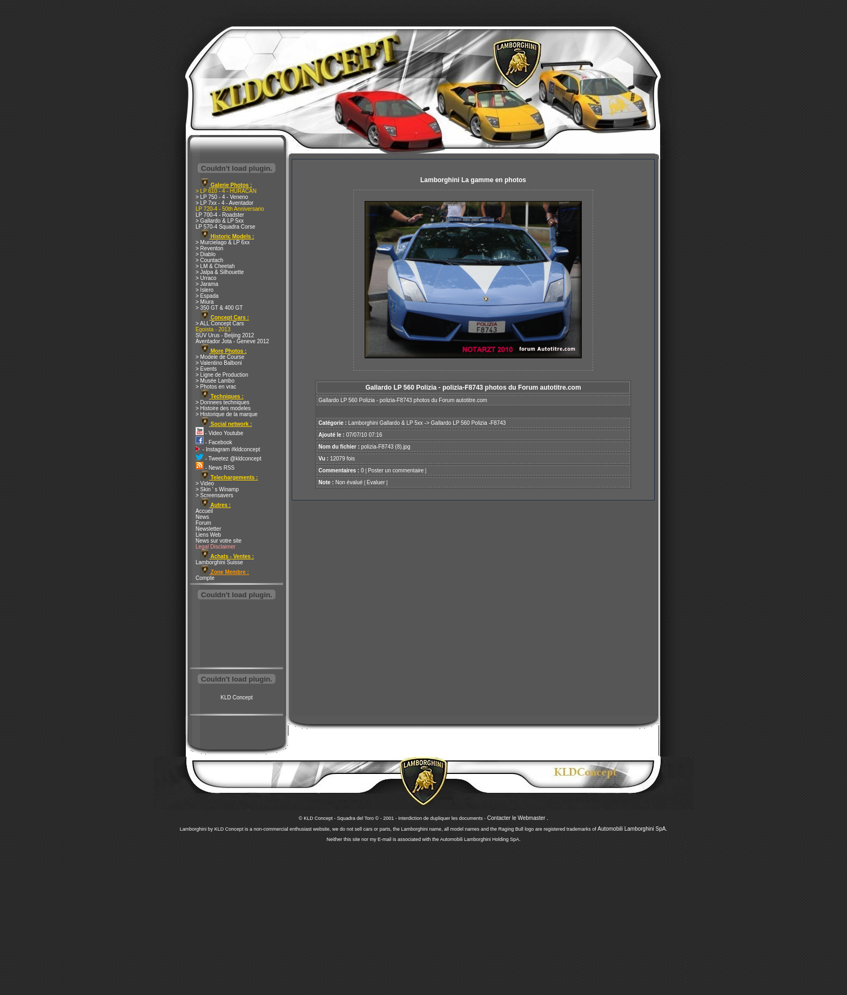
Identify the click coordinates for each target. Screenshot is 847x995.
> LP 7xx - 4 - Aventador (224, 203)
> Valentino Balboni (219, 363)
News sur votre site (218, 541)
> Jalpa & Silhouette (220, 272)
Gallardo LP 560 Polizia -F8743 (468, 423)
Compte (205, 578)
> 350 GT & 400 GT (219, 308)
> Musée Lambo (215, 381)
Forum (203, 523)
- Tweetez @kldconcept (228, 459)
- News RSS (215, 468)
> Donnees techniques (223, 402)
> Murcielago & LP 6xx (223, 242)
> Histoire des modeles (223, 408)
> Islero (204, 290)
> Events (206, 369)
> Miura (205, 302)
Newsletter (208, 529)
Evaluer (376, 482)
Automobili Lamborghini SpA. (632, 829)
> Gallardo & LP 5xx (220, 221)
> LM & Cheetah (215, 266)
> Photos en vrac (216, 387)
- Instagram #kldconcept (228, 449)
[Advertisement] (236, 634)
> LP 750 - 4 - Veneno (222, 197)
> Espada (207, 296)
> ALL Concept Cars (220, 323)
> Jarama (207, 284)
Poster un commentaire (396, 470)
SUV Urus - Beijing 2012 (225, 335)
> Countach (209, 260)
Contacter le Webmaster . (517, 818)
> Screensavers (214, 495)
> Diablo (206, 254)
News (202, 517)
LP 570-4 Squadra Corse (225, 227)
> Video (205, 483)
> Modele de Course (220, 357)
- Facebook (214, 442)
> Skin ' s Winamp (217, 489)
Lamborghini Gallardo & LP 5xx (385, 423)
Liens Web (208, 535)
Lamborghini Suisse (219, 562)
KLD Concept (236, 697)
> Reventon (209, 248)
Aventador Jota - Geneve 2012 (232, 341)
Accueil (204, 511)
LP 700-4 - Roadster (220, 215)
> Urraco (206, 278)
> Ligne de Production (222, 375)
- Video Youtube (219, 433)
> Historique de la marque (227, 414)
